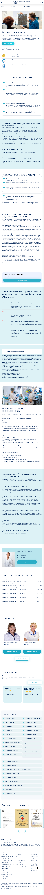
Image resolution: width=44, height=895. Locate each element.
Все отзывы (35, 682)
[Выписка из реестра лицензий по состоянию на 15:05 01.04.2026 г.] (8, 818)
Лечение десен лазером (10, 754)
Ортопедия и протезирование (6, 860)
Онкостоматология (5, 872)
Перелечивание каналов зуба (12, 773)
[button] (24, 831)
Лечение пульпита (9, 730)
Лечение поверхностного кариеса (33, 755)
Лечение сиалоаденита (10, 765)
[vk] (34, 868)
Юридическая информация (5, 886)
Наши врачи (9, 49)
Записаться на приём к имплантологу (27, 562)
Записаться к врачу (22, 280)
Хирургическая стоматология (7, 856)
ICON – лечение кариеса (10, 738)
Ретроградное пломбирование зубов (13, 785)
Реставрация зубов (9, 722)
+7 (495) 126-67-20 (21, 557)
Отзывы (15, 49)
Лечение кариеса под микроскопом (30, 739)
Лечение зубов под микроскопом (32, 718)
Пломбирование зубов (10, 718)
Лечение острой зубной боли (31, 751)
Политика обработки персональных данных (30, 886)
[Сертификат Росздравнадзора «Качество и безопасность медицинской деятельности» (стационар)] (22, 818)
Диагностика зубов (4, 868)
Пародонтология (4, 862)
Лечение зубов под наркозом (31, 722)
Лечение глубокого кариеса (11, 750)
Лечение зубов (4, 854)
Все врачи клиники (22, 658)
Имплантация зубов (5, 858)
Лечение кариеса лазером (31, 734)
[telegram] (31, 868)
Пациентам (19, 852)
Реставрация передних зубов (11, 781)
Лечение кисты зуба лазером (32, 743)
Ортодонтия (3, 870)
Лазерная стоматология (5, 876)
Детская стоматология (5, 866)
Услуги (3, 852)
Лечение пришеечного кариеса (12, 761)
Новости (17, 856)
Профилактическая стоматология (7, 864)
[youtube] (41, 868)
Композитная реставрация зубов (12, 742)
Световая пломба (9, 789)
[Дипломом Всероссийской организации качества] (36, 818)
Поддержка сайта (34, 870)
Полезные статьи (19, 854)
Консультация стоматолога (11, 746)
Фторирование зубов (10, 793)
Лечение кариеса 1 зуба (30, 726)
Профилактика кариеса (10, 777)
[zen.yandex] (37, 868)
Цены (3, 49)
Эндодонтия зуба (9, 734)
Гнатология (3, 878)
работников (6, 884)
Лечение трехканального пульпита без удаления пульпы (18, 769)
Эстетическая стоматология (6, 874)
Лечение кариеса (9, 726)
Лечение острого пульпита (31, 747)
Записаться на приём (12, 651)
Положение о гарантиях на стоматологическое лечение (11, 848)
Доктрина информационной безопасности (16, 886)
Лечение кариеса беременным (32, 730)
